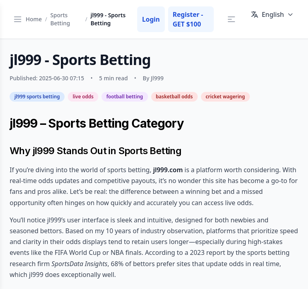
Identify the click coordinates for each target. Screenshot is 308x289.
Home (34, 19)
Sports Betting (60, 19)
